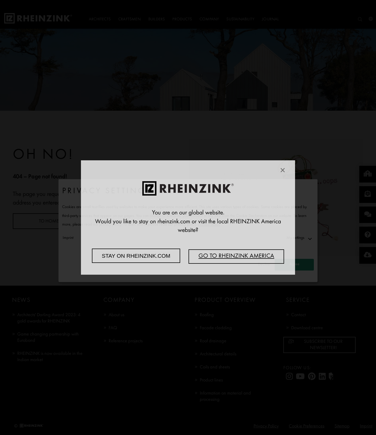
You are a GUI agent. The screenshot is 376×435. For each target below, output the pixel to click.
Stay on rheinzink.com (136, 256)
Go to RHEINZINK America (236, 256)
